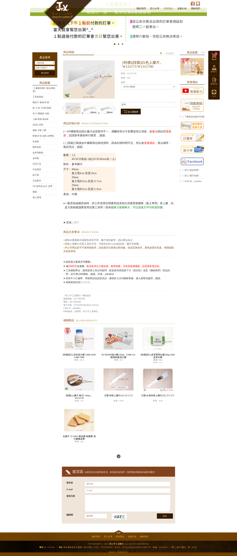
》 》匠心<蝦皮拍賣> (190, 170)
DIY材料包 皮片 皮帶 (42, 186)
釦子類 (36, 175)
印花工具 (37, 164)
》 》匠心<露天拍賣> (190, 176)
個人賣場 (37, 197)
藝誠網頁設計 (122, 552)
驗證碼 (70, 515)
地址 (61, 547)
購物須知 (214, 84)
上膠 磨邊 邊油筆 (41, 119)
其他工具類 (38, 125)
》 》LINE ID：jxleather (191, 181)
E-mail (70, 489)
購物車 (215, 56)
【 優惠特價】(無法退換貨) (44, 89)
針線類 (36, 141)
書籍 (35, 192)
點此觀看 (85, 282)
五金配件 (37, 181)
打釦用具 (37, 169)
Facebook (193, 4)
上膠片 (75, 222)
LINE (198, 4)
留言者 (70, 483)
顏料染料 (37, 147)
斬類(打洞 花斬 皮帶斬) (43, 136)
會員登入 (214, 72)
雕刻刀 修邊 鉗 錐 (41, 102)
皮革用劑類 (38, 153)
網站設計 (112, 552)
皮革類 (36, 158)
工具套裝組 (38, 97)
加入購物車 (130, 111)
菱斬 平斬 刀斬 (39, 130)
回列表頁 (118, 456)
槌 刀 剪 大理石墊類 (42, 108)
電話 (41, 547)
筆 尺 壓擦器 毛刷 (41, 113)
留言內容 (71, 496)
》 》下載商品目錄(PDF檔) (192, 117)
